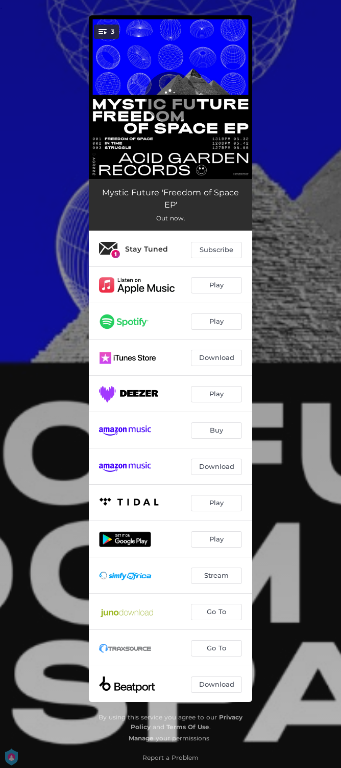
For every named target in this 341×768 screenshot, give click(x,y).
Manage (141, 738)
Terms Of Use (187, 727)
